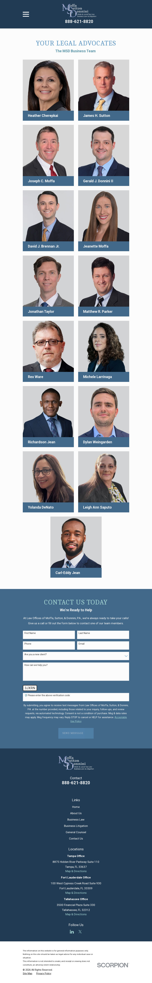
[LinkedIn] (72, 932)
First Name (30, 633)
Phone (27, 643)
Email (81, 643)
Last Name (84, 633)
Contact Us (76, 838)
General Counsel (76, 832)
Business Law (75, 819)
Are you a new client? (35, 654)
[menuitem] (27, 973)
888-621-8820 (79, 21)
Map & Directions (76, 871)
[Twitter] (80, 932)
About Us (76, 813)
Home (76, 807)
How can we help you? (36, 665)
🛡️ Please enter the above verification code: (47, 695)
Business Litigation (76, 826)
